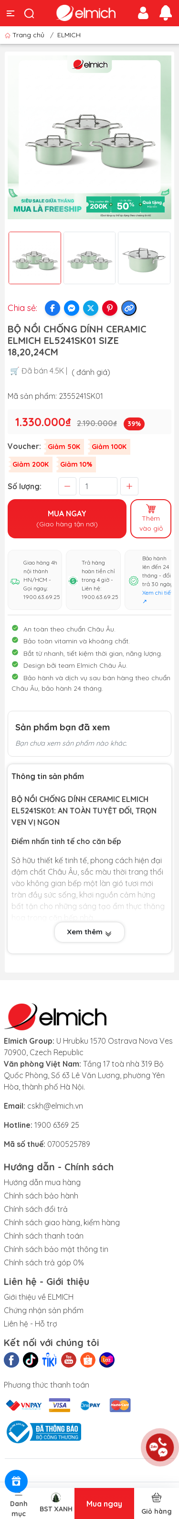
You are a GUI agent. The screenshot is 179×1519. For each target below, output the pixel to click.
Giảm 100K (109, 446)
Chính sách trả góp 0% (44, 1262)
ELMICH (69, 35)
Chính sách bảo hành (41, 1195)
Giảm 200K (30, 464)
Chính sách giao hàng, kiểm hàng (62, 1222)
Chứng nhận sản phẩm (44, 1310)
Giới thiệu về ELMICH (39, 1297)
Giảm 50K (64, 446)
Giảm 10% (76, 464)
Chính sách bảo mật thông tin (56, 1249)
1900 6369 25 (56, 1125)
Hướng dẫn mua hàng (42, 1182)
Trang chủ (25, 35)
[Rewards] (16, 1481)
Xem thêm (89, 931)
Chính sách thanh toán (44, 1236)
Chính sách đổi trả (36, 1209)
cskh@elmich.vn (55, 1106)
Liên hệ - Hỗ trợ (30, 1323)
